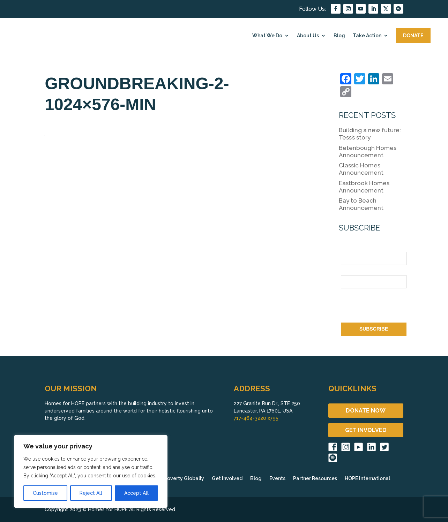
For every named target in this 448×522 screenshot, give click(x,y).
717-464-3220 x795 (256, 418)
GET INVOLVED (366, 430)
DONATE (413, 35)
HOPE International (367, 478)
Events (277, 478)
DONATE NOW (366, 410)
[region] (90, 471)
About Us (308, 35)
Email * (349, 271)
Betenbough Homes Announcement (367, 151)
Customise (45, 493)
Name (347, 248)
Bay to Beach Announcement (361, 204)
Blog (339, 35)
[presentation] (394, 306)
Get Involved (227, 478)
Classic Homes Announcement (361, 169)
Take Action (367, 35)
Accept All (136, 493)
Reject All (91, 493)
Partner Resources (315, 478)
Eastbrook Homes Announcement (364, 187)
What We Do (267, 35)
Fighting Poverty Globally (173, 478)
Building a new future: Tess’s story (370, 134)
